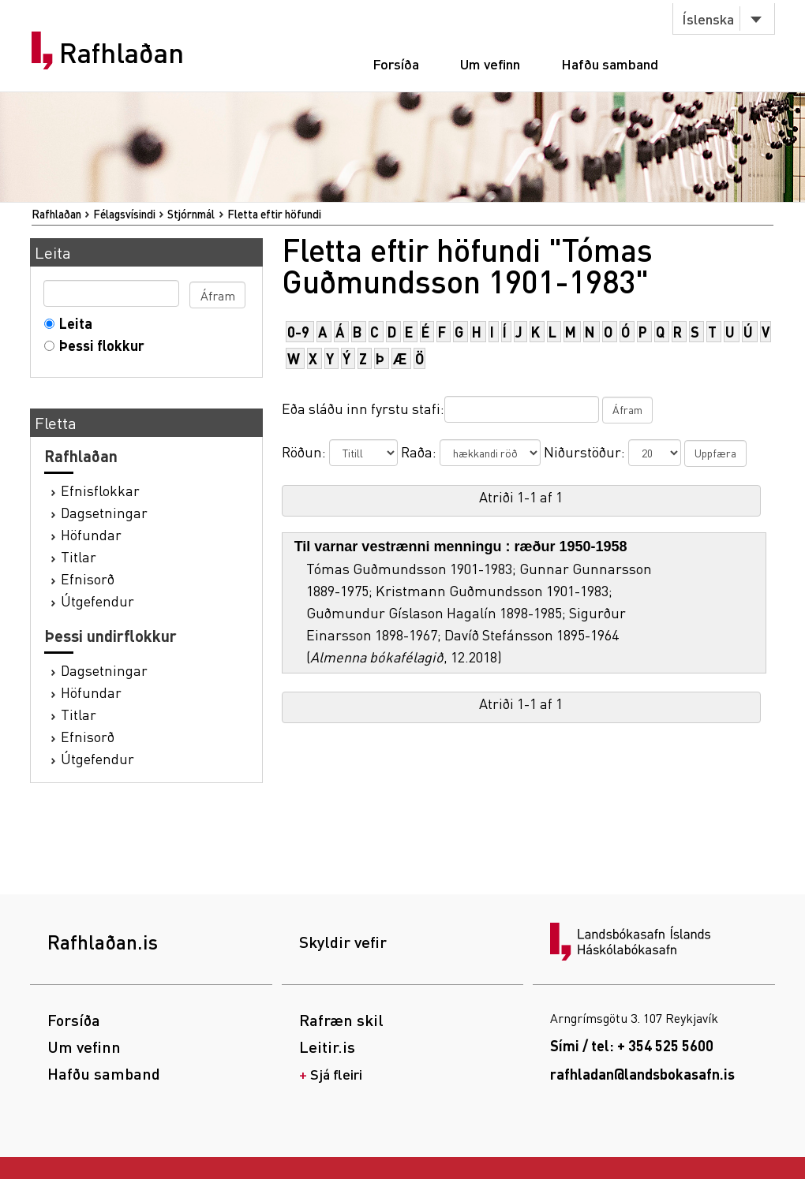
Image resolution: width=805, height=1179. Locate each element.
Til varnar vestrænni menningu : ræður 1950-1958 (460, 546)
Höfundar (91, 534)
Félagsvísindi (124, 214)
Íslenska (708, 18)
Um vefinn (490, 63)
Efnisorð (87, 578)
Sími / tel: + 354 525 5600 (631, 1045)
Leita (72, 323)
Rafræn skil (341, 1019)
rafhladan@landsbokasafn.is (642, 1074)
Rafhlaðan (121, 52)
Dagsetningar (104, 512)
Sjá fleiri (336, 1074)
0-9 (298, 332)
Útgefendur (97, 600)
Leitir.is (327, 1046)
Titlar (78, 556)
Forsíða (396, 63)
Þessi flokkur (98, 345)
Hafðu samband (609, 63)
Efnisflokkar (100, 490)
